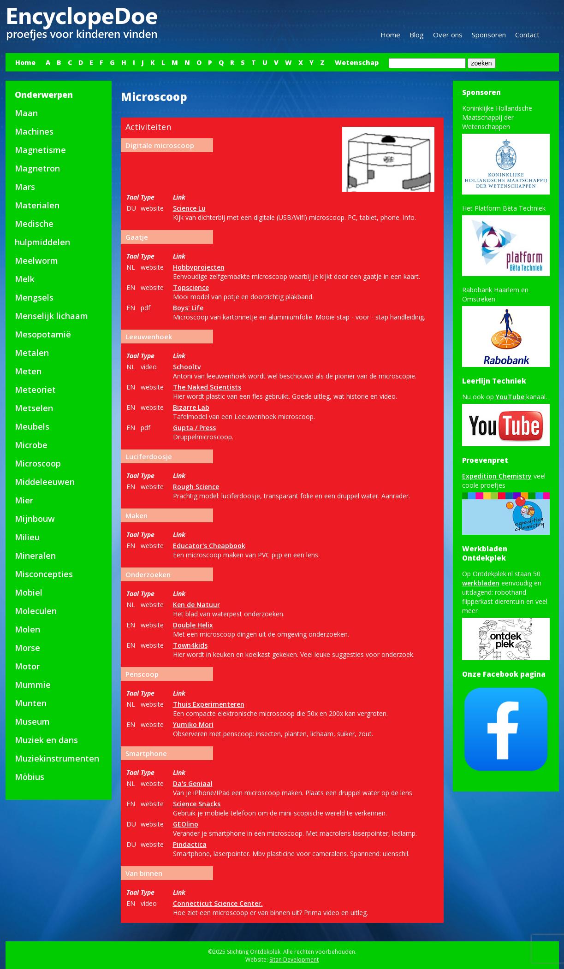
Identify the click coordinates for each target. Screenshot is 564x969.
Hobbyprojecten (199, 267)
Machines (34, 131)
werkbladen (480, 583)
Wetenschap (357, 62)
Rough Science (196, 486)
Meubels (32, 426)
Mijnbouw (35, 518)
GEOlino (185, 824)
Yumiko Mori (193, 724)
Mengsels (34, 297)
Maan (26, 112)
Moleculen (36, 610)
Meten (28, 371)
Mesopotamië (43, 334)
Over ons (448, 34)
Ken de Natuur (196, 604)
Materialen (37, 205)
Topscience (191, 287)
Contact (527, 34)
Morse (27, 647)
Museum (32, 721)
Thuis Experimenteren (208, 704)
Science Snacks (196, 803)
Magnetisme (40, 149)
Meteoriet (35, 389)
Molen (27, 629)
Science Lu (189, 208)
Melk (25, 278)
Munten (31, 703)
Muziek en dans (46, 739)
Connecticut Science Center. (218, 903)
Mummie (33, 684)
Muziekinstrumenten (57, 758)
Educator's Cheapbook (209, 545)
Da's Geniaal (193, 783)
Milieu (27, 537)
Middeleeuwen (45, 481)
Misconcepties (44, 573)
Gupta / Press (194, 427)
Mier (24, 500)
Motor (27, 666)
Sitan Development (294, 959)
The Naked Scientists (207, 387)
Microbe (31, 444)
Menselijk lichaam (51, 315)
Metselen (34, 408)
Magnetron (37, 168)
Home (390, 34)
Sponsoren (489, 34)
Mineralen (35, 555)
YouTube (511, 396)
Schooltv (187, 366)
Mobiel (28, 592)
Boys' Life (188, 307)
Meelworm (36, 260)
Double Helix (193, 624)
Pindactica (190, 844)
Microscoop (38, 463)
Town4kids (190, 645)
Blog (417, 34)
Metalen (32, 352)
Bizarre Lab (191, 407)
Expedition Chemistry (497, 476)
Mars (25, 186)
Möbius (29, 776)
